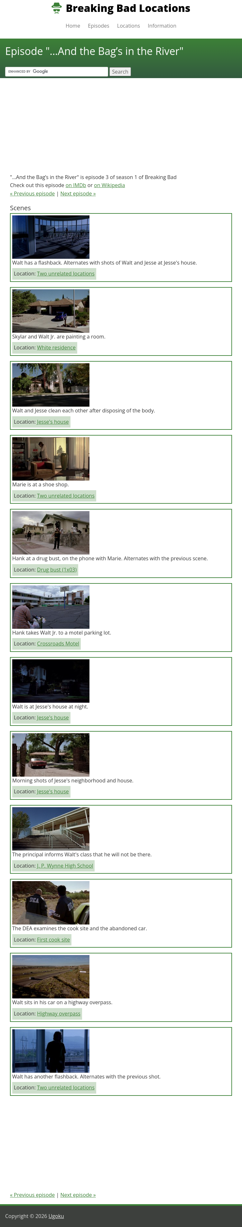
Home (73, 25)
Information (162, 25)
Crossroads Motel (58, 643)
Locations (128, 25)
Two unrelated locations (66, 273)
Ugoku (56, 1216)
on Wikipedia (109, 185)
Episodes (98, 25)
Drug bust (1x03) (57, 569)
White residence (56, 347)
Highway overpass (58, 1013)
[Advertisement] (121, 123)
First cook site (53, 939)
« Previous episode (32, 193)
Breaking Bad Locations (128, 8)
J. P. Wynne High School (65, 865)
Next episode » (78, 193)
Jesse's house (53, 421)
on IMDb (76, 185)
